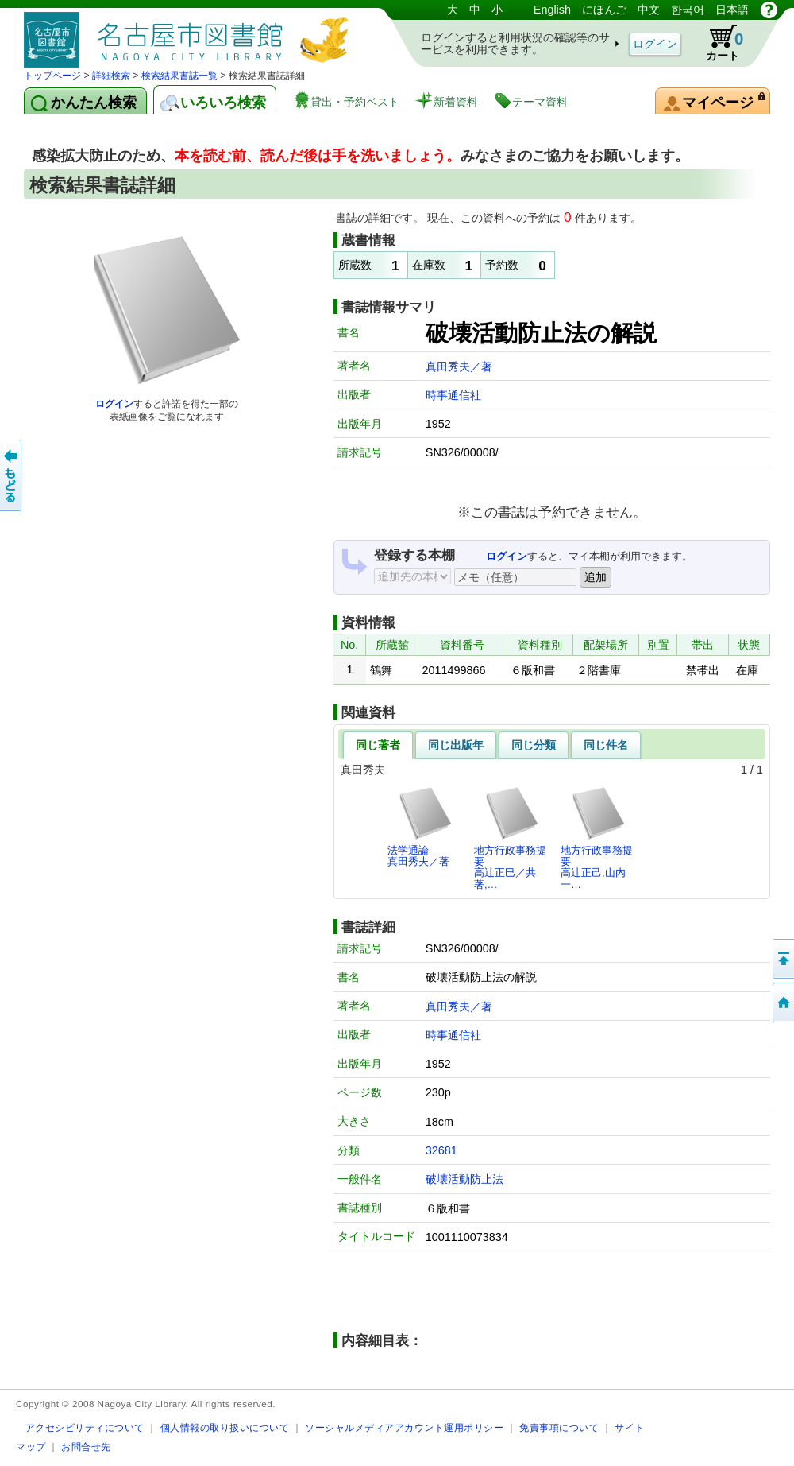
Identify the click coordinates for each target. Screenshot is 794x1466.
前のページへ (12, 475)
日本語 (732, 9)
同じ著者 (378, 745)
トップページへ (782, 1002)
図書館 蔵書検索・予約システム (190, 34)
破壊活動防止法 (464, 1179)
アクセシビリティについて (85, 1427)
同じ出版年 (456, 745)
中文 (649, 9)
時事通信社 (453, 395)
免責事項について (559, 1427)
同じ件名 (606, 745)
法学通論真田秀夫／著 (420, 826)
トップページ (52, 75)
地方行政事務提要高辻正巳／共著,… (510, 837)
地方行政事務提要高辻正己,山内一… (597, 837)
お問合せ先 (86, 1446)
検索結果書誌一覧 (179, 75)
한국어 (687, 9)
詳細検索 (111, 75)
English (552, 9)
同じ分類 (533, 745)
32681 (441, 1150)
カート (717, 43)
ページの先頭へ (782, 959)
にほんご (604, 9)
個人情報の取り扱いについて (225, 1427)
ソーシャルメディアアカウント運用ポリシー (404, 1427)
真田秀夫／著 (459, 366)
